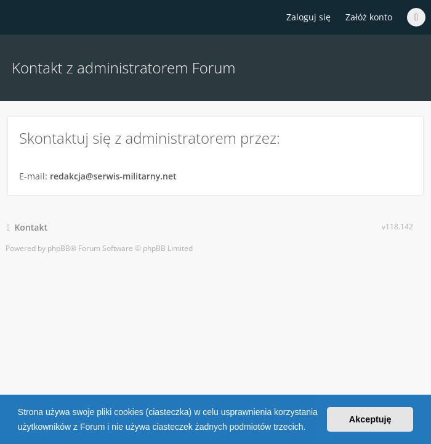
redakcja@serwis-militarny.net (113, 176)
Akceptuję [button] (370, 419)
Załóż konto (368, 17)
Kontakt (27, 227)
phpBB (58, 248)
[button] (310, 428)
